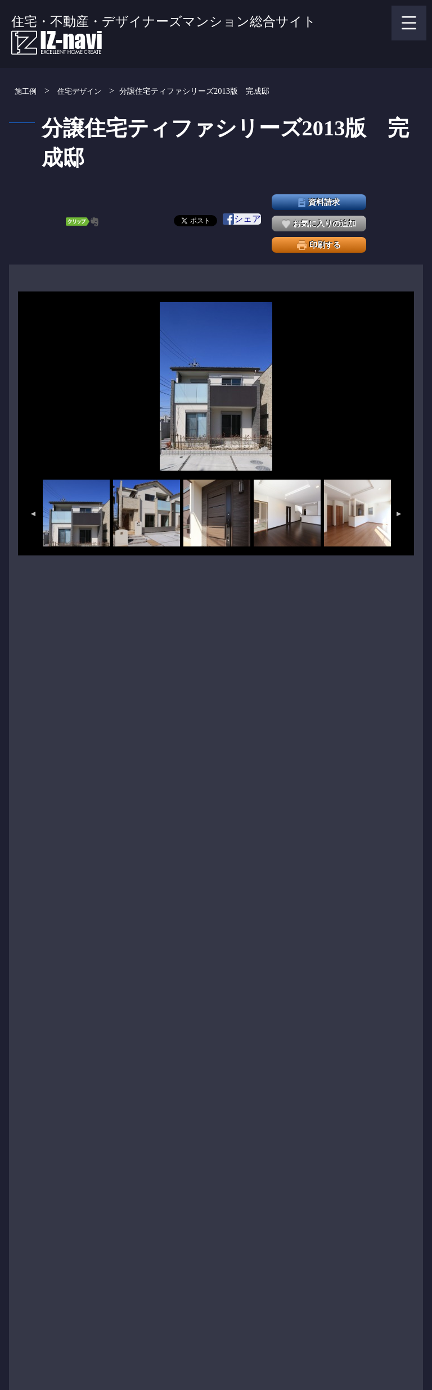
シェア (242, 219)
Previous (32, 514)
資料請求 (319, 202)
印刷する (319, 245)
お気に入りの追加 (319, 224)
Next (399, 514)
